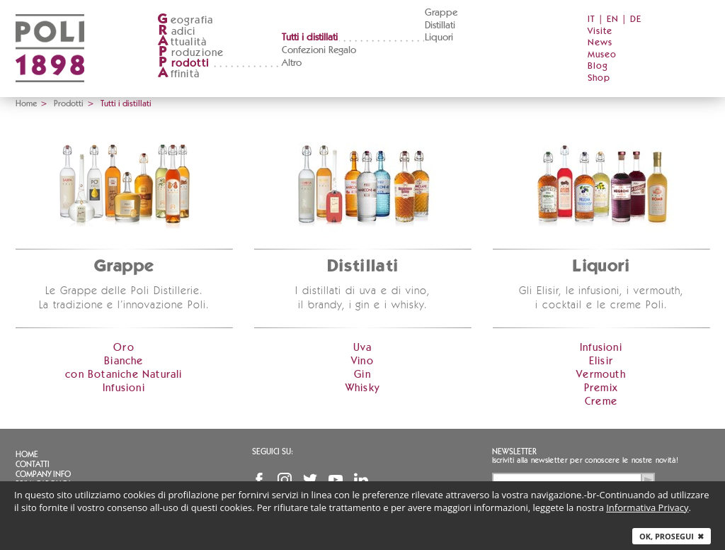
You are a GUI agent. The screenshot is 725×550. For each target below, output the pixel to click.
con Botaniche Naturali (123, 374)
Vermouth (601, 374)
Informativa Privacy (647, 507)
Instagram (285, 480)
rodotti (183, 63)
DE (635, 19)
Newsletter (514, 451)
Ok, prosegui (671, 536)
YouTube (336, 480)
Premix (601, 388)
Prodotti (69, 103)
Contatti (33, 464)
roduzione (190, 52)
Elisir (601, 361)
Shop (599, 78)
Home (26, 103)
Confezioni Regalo (319, 50)
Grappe (441, 13)
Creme (601, 401)
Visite (600, 31)
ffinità (178, 74)
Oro (124, 347)
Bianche (123, 361)
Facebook (259, 480)
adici (176, 31)
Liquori (439, 38)
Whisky (362, 388)
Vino (362, 361)
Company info (43, 474)
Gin (362, 374)
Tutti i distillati (310, 38)
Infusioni (124, 388)
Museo (602, 55)
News (600, 42)
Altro (292, 63)
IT (591, 19)
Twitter (310, 480)
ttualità (182, 42)
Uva (362, 347)
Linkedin (361, 480)
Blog (598, 66)
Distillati (440, 25)
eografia (185, 20)
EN (613, 19)
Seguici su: (272, 451)
